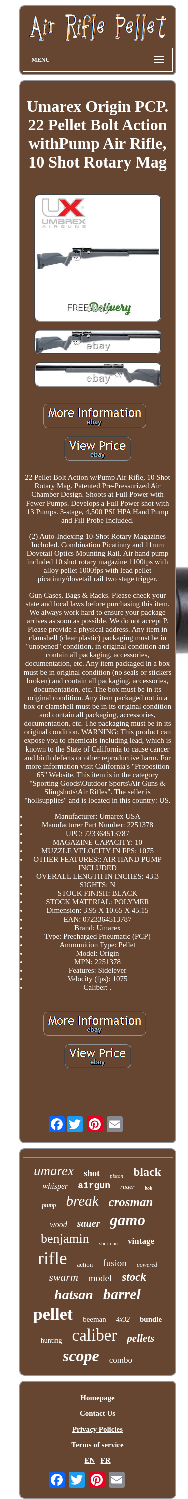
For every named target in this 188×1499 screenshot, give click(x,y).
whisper (55, 1186)
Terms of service (97, 1445)
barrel (122, 1294)
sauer (88, 1223)
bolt (149, 1188)
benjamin (65, 1238)
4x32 (123, 1319)
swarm (63, 1277)
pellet (53, 1314)
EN (89, 1460)
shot (92, 1173)
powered (147, 1264)
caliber (94, 1335)
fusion (115, 1263)
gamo (127, 1220)
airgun (94, 1186)
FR (106, 1460)
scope (81, 1356)
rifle (52, 1258)
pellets (140, 1338)
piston (116, 1176)
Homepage (97, 1398)
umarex (54, 1170)
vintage (141, 1241)
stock (134, 1277)
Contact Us (97, 1413)
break (82, 1201)
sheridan (108, 1243)
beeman (94, 1319)
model (100, 1278)
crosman (131, 1202)
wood (58, 1224)
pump (49, 1205)
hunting (51, 1340)
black (147, 1171)
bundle (151, 1319)
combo (120, 1360)
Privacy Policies (97, 1429)
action (85, 1264)
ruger (127, 1186)
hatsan (73, 1294)
